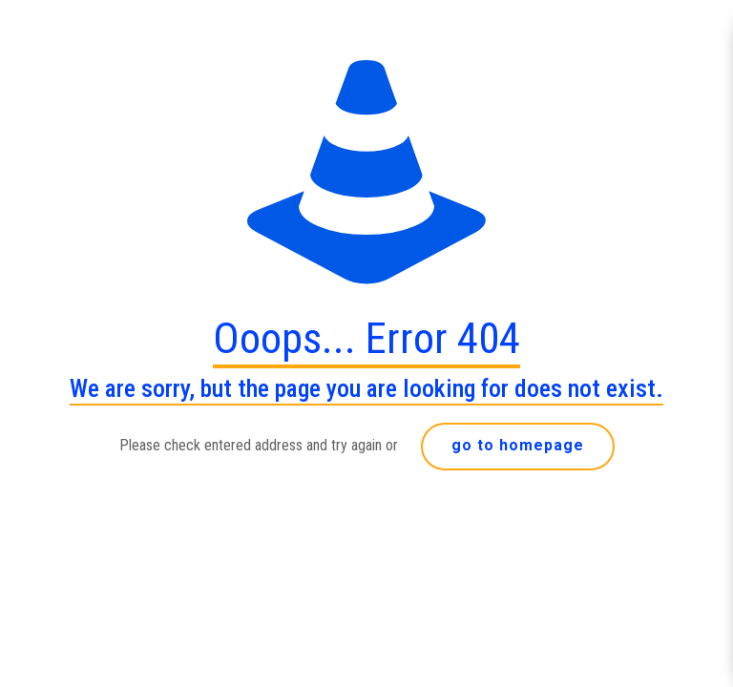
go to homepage (517, 445)
